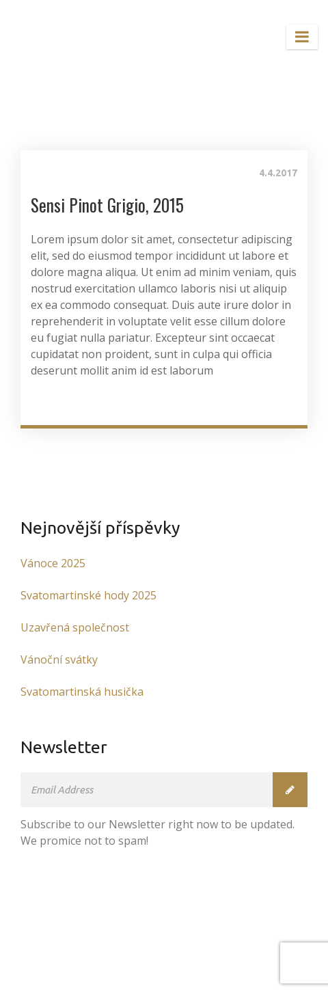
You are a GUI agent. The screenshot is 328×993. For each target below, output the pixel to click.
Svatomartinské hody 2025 (88, 595)
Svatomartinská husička (82, 691)
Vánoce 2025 (52, 563)
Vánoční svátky (59, 659)
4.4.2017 (278, 172)
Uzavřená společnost (74, 627)
